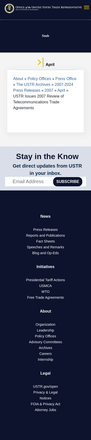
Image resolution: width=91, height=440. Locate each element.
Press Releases (45, 230)
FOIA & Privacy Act (45, 404)
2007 (49, 90)
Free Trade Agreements (45, 297)
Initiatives (46, 267)
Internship (45, 359)
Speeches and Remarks (45, 247)
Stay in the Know (47, 156)
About (18, 79)
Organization (46, 324)
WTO (45, 292)
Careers (45, 354)
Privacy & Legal (45, 392)
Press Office (65, 79)
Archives (45, 348)
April (61, 90)
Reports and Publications (45, 235)
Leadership (45, 330)
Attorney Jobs (45, 410)
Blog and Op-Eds (45, 253)
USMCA (45, 286)
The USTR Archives (33, 84)
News (46, 216)
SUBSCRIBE (67, 182)
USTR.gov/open (45, 386)
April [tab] (45, 64)
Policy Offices (39, 79)
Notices (45, 398)
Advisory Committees (45, 342)
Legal (46, 373)
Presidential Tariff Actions (45, 280)
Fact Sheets (45, 241)
